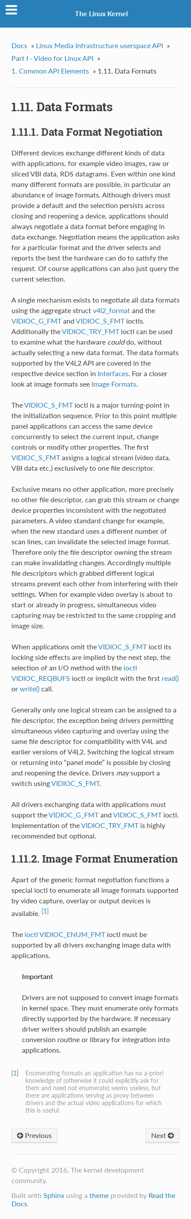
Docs (19, 45)
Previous (34, 1135)
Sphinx (53, 1195)
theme (99, 1195)
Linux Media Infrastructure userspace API (99, 45)
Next (162, 1135)
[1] (45, 911)
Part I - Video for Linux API (52, 58)
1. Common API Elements (50, 71)
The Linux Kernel (101, 13)
